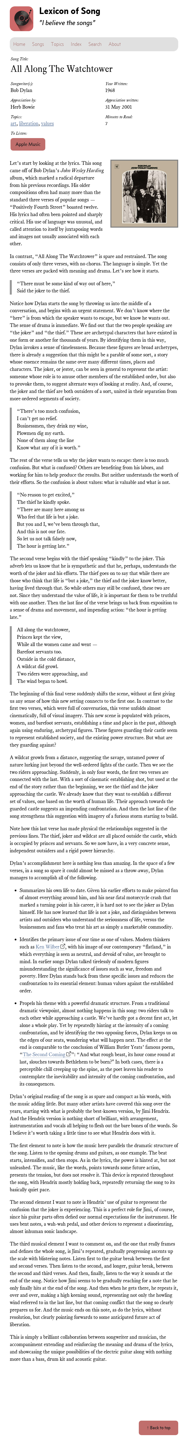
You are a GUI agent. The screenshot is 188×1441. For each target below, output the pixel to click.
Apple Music (27, 144)
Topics (57, 44)
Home (19, 44)
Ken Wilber (47, 947)
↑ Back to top (158, 1427)
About (114, 44)
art (13, 123)
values (47, 123)
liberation (28, 123)
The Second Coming (44, 1054)
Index (76, 44)
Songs (38, 44)
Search (95, 44)
